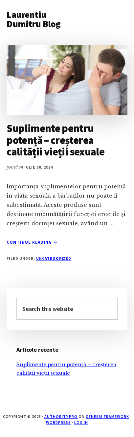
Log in (81, 422)
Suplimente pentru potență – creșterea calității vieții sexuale (55, 140)
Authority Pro (61, 416)
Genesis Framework (107, 416)
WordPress (58, 422)
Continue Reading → (32, 242)
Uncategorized (53, 258)
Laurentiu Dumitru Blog (33, 19)
